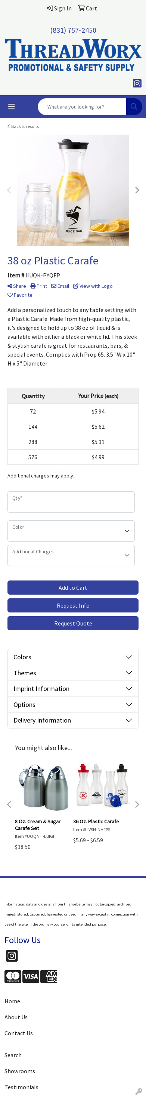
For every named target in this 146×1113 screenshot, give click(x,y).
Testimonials (21, 1087)
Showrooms (19, 1071)
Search (13, 1055)
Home (12, 1001)
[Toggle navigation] (11, 107)
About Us (16, 1017)
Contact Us (18, 1033)
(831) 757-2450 (73, 30)
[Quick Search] (82, 106)
